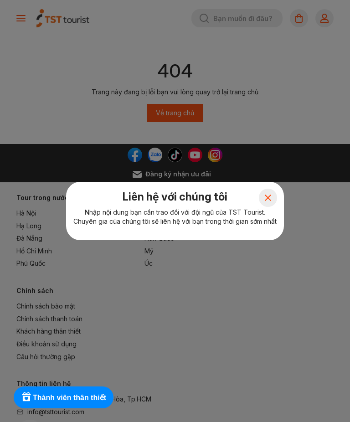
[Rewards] (63, 397)
